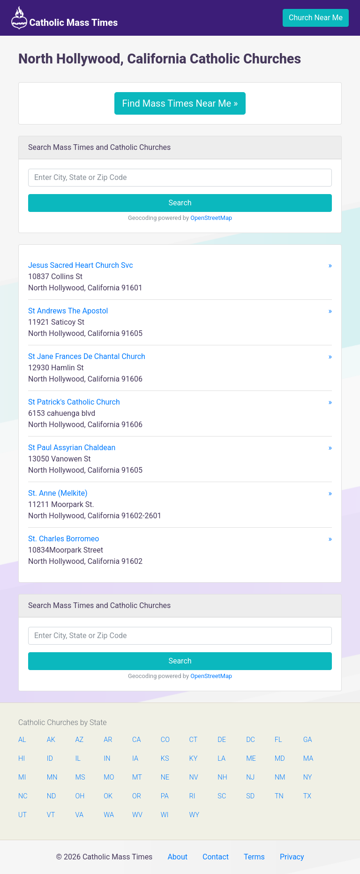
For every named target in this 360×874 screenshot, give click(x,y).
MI (22, 777)
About (177, 856)
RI (192, 796)
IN (107, 759)
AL (22, 740)
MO (108, 777)
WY (194, 815)
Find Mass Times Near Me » (180, 103)
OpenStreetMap (211, 217)
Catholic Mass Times (64, 18)
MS (80, 777)
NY (307, 777)
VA (79, 815)
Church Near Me (316, 17)
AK (51, 740)
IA (135, 759)
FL (278, 740)
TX (307, 796)
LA (221, 759)
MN (51, 777)
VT (51, 815)
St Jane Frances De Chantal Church (180, 356)
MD (279, 759)
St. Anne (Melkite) (180, 493)
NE (165, 777)
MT (137, 777)
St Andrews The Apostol (180, 311)
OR (136, 796)
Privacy (292, 856)
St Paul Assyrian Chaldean (180, 447)
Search (179, 202)
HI (21, 759)
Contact (215, 856)
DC (250, 740)
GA (307, 740)
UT (22, 815)
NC (23, 796)
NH (222, 777)
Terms (254, 856)
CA (136, 740)
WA (108, 815)
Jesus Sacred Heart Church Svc (180, 265)
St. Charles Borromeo (180, 539)
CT (193, 740)
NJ (250, 777)
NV (193, 777)
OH (80, 796)
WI (165, 815)
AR (108, 740)
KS (165, 759)
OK (108, 796)
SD (250, 796)
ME (250, 759)
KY (193, 759)
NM (279, 777)
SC (222, 796)
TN (279, 796)
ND (51, 796)
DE (222, 740)
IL (78, 759)
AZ (79, 740)
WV (137, 815)
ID (50, 759)
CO (165, 740)
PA (165, 796)
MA (308, 759)
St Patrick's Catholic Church (180, 402)
